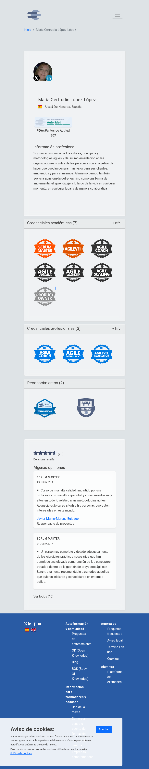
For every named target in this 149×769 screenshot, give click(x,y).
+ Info (116, 223)
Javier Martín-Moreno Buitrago (58, 519)
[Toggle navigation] (117, 15)
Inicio (27, 30)
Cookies (113, 659)
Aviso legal (115, 640)
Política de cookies (21, 753)
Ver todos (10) (43, 596)
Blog (75, 662)
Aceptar (104, 729)
